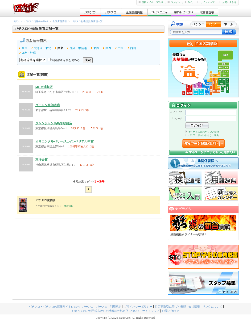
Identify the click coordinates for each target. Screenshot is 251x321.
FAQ (188, 2)
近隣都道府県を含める (65, 60)
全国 (24, 48)
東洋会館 (41, 159)
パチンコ (88, 306)
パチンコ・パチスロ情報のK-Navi (30, 21)
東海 (96, 48)
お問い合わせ (227, 2)
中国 (120, 48)
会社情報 (194, 306)
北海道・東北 (42, 48)
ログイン (174, 2)
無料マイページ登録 (151, 2)
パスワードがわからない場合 (202, 135)
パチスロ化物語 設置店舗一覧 (87, 21)
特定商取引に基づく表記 (170, 306)
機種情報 (68, 206)
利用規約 (115, 306)
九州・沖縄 (29, 52)
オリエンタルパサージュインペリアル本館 (64, 141)
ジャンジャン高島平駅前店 (53, 123)
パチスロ (101, 306)
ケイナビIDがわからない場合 (202, 131)
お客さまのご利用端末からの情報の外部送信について (106, 311)
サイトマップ (205, 2)
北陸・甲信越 (78, 48)
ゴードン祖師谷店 (47, 105)
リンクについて (212, 306)
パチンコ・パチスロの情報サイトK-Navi (54, 306)
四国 (133, 48)
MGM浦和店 (44, 87)
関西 (108, 48)
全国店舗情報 (60, 21)
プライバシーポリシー (138, 306)
